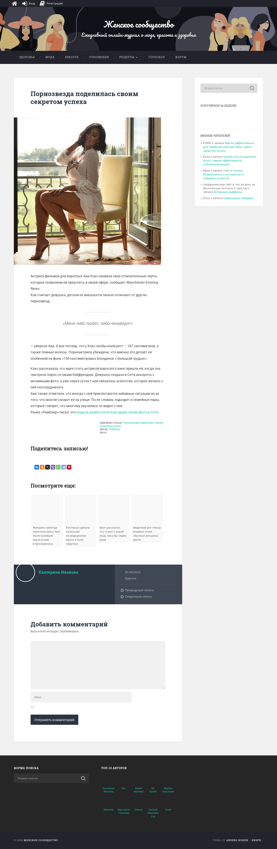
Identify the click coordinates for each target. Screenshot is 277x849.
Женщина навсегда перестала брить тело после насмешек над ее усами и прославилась (46, 536)
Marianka (108, 809)
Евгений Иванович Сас (153, 813)
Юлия (168, 809)
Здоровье (27, 57)
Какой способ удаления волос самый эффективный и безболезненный (229, 160)
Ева (124, 788)
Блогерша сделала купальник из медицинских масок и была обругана (78, 536)
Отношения (99, 57)
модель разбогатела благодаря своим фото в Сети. (118, 412)
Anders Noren (237, 840)
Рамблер (114, 429)
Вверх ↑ (257, 840)
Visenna (138, 809)
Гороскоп (157, 57)
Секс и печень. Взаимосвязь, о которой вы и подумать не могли (223, 174)
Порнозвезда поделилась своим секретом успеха (84, 97)
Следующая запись (138, 596)
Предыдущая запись (139, 590)
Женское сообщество (138, 24)
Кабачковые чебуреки (238, 198)
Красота (72, 57)
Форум (180, 57)
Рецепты (126, 57)
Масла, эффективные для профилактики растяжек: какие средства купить (228, 147)
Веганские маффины (228, 192)
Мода (50, 57)
